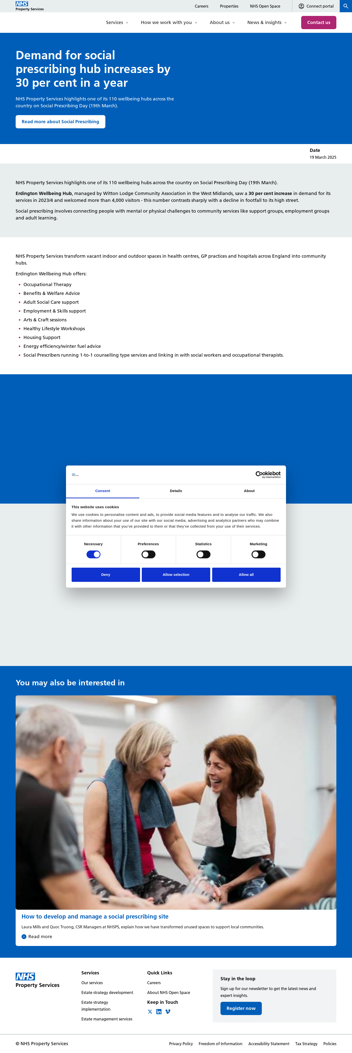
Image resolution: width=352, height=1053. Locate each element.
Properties (229, 6)
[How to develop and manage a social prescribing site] (176, 820)
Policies (329, 1043)
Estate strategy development (107, 992)
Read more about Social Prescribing (60, 121)
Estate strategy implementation (95, 1006)
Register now (241, 1008)
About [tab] (249, 491)
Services (114, 22)
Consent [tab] (102, 491)
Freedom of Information (220, 1043)
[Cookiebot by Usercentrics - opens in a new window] (259, 474)
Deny (105, 575)
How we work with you (166, 22)
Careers (201, 6)
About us (220, 22)
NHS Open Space (265, 6)
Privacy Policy (181, 1043)
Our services (92, 982)
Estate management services (106, 1019)
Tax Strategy (306, 1043)
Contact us (318, 22)
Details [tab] (176, 491)
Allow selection (176, 575)
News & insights (264, 22)
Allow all (246, 575)
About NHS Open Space (168, 992)
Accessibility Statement (268, 1043)
